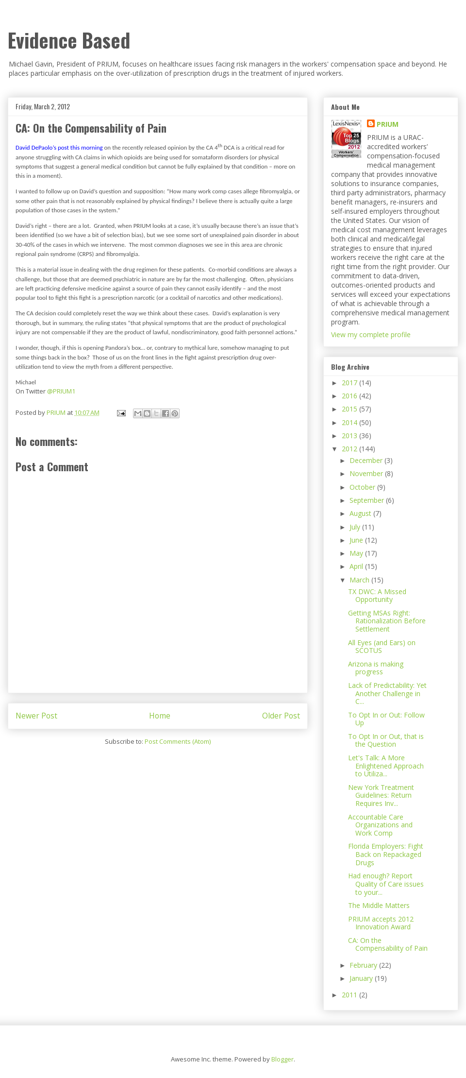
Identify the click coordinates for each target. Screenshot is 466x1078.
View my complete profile (371, 334)
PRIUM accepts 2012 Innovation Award (381, 923)
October (363, 487)
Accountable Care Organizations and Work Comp (380, 825)
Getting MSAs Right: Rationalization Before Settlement (387, 621)
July (356, 526)
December (367, 460)
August (361, 513)
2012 (350, 448)
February (364, 965)
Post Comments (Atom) (178, 741)
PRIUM (388, 124)
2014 (350, 422)
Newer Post (36, 715)
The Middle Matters (379, 905)
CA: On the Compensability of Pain (388, 944)
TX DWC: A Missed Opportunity (377, 595)
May (357, 553)
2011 (350, 994)
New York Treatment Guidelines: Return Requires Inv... (381, 795)
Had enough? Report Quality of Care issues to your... (386, 884)
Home (159, 715)
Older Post (281, 715)
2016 (350, 395)
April (357, 566)
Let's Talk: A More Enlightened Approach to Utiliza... (386, 766)
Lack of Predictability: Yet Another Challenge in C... (387, 693)
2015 (350, 408)
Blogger (282, 1059)
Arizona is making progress (375, 668)
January (362, 978)
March (360, 579)
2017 (350, 382)
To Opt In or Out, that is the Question (386, 740)
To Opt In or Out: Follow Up (386, 719)
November (367, 473)
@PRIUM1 (61, 391)
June (357, 540)
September (368, 500)
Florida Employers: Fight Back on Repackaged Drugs (385, 854)
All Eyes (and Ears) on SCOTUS (382, 646)
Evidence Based (69, 39)
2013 (350, 435)
